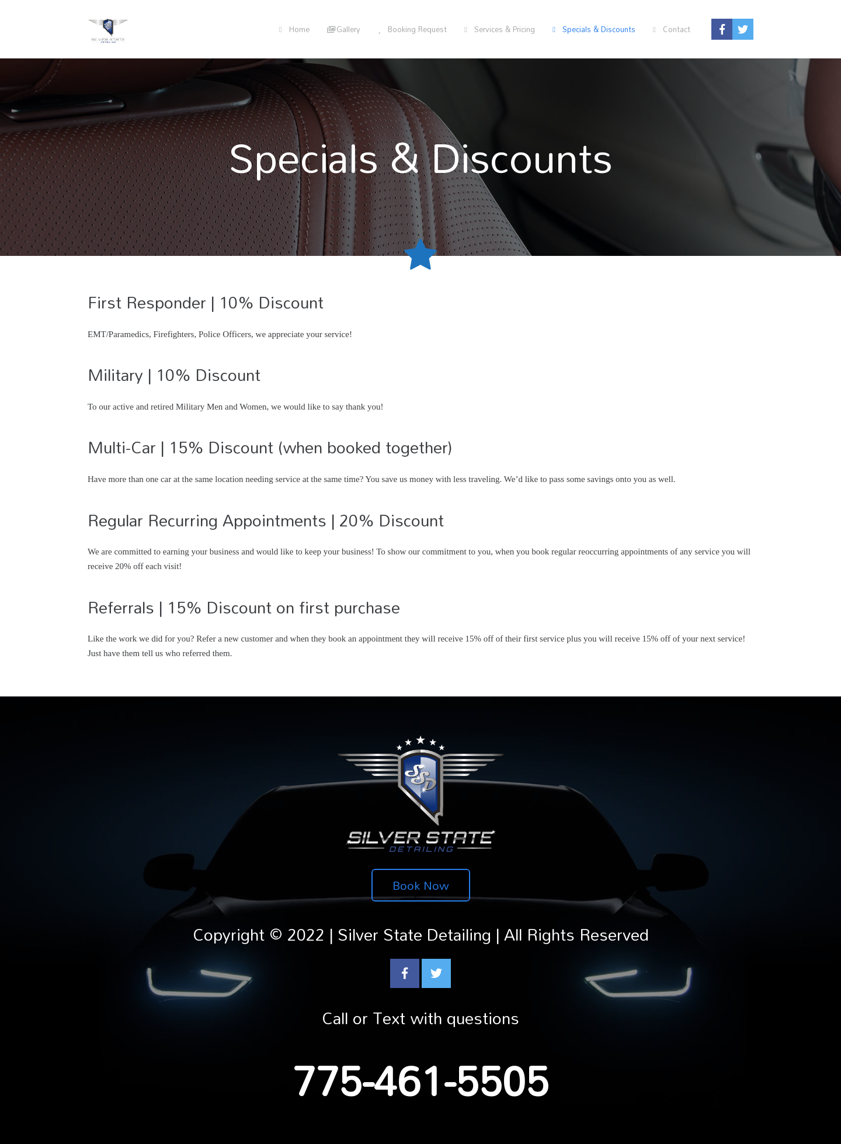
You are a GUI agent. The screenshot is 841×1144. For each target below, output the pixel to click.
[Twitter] (436, 973)
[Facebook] (404, 973)
